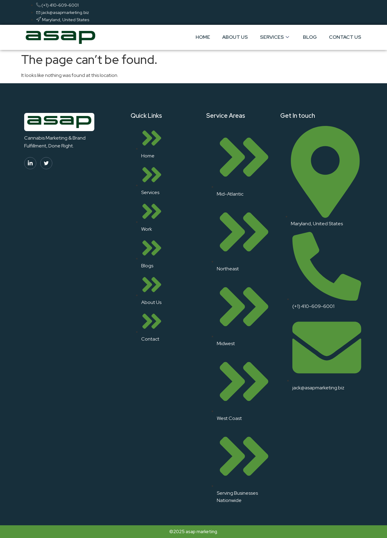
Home (203, 37)
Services (274, 37)
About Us (235, 37)
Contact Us (345, 37)
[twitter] (46, 163)
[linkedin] (30, 163)
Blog (310, 37)
